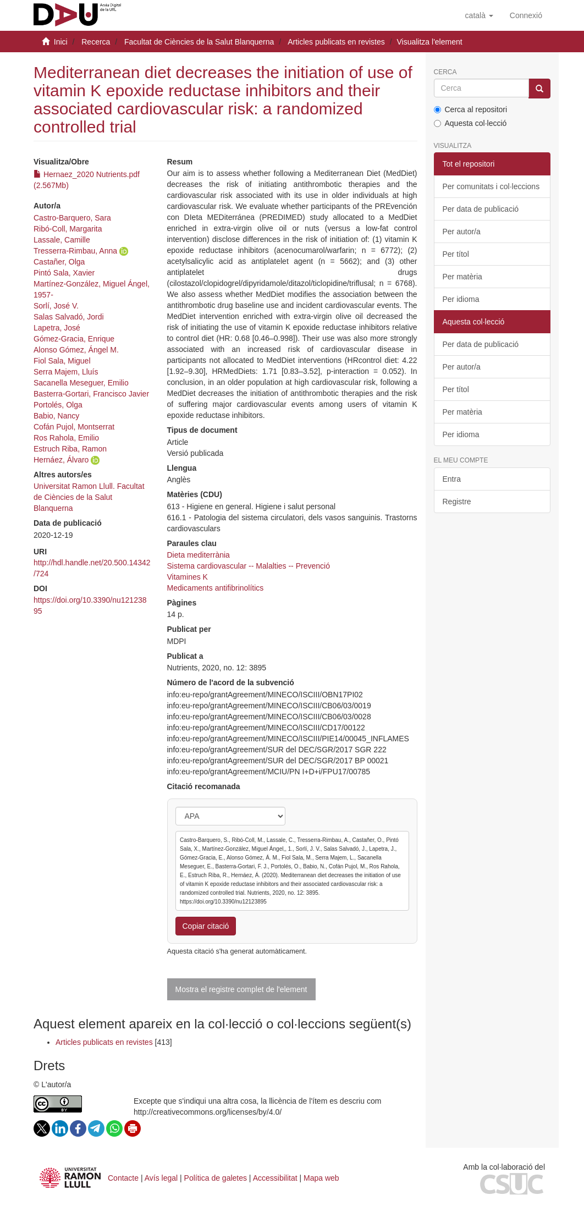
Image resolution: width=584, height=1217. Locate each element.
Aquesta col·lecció (470, 123)
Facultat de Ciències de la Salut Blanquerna (199, 41)
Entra (452, 479)
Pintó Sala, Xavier (64, 272)
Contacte (123, 1178)
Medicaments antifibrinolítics (215, 587)
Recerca (95, 41)
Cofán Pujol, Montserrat (74, 426)
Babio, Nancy (56, 415)
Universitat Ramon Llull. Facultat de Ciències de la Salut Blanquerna (89, 497)
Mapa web (321, 1178)
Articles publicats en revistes (336, 41)
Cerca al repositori (471, 109)
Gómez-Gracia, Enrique (74, 338)
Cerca (445, 72)
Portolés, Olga (58, 404)
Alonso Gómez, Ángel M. (76, 349)
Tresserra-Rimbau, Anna (75, 250)
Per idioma (461, 299)
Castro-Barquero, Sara (72, 217)
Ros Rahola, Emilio (66, 437)
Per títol (456, 254)
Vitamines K (187, 576)
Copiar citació (206, 926)
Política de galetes (215, 1178)
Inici (61, 41)
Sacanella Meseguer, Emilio (81, 382)
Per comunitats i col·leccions (491, 186)
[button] (479, 15)
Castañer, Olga (59, 261)
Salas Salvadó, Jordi (69, 316)
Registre (457, 501)
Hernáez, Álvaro (61, 459)
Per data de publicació (481, 209)
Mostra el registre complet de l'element (241, 989)
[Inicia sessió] (526, 15)
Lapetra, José (57, 327)
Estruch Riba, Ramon (70, 448)
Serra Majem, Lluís (66, 371)
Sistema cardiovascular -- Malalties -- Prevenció (248, 565)
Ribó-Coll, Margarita (68, 228)
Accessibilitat (275, 1178)
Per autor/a (462, 231)
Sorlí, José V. (56, 305)
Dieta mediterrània (198, 554)
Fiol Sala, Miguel (62, 360)
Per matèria (462, 276)
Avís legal (161, 1178)
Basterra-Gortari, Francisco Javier (91, 393)
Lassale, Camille (62, 239)
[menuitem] (526, 15)
